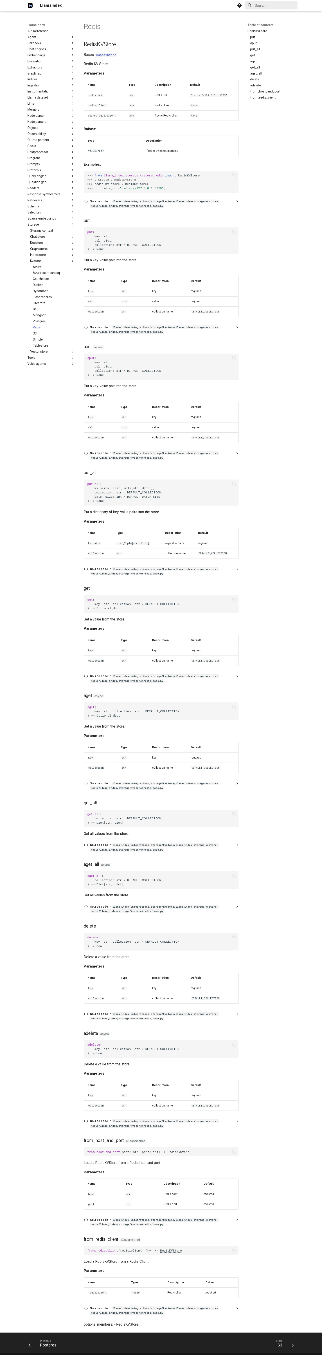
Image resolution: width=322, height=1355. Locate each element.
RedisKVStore (178, 1152)
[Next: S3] (283, 1344)
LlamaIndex (36, 25)
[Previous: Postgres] (44, 1344)
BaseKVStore (106, 55)
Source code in (154, 203)
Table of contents (261, 25)
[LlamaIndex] (30, 5)
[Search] (271, 5)
